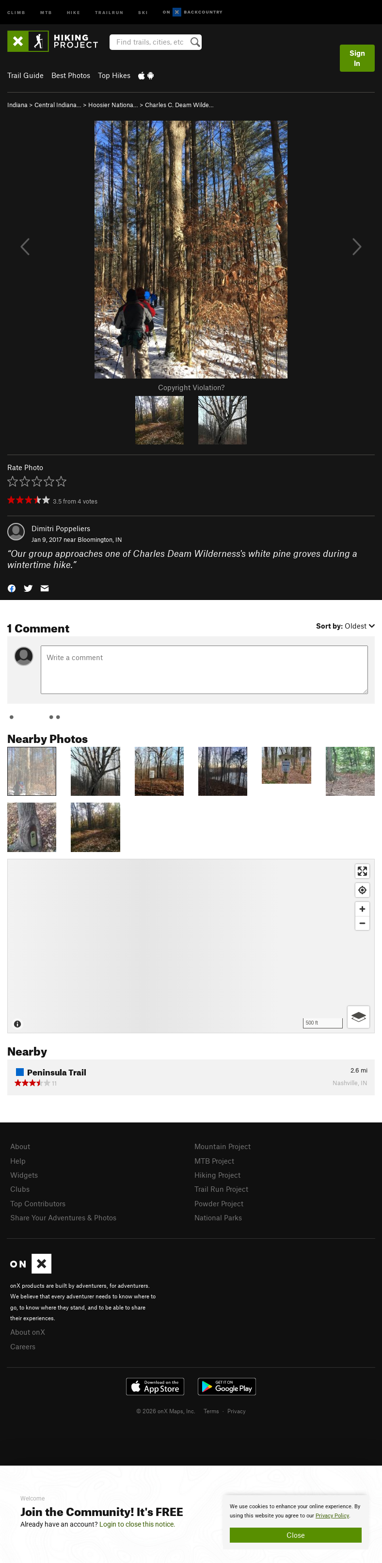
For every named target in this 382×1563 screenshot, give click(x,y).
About (20, 1146)
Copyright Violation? (191, 387)
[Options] (358, 1017)
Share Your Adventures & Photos (63, 1217)
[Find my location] (362, 890)
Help (18, 1160)
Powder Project (218, 1203)
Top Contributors (37, 1203)
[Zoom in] (362, 909)
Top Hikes (114, 75)
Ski (143, 12)
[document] (296, 1522)
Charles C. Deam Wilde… (179, 105)
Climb (16, 12)
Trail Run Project (221, 1188)
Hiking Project (217, 1174)
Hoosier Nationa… (113, 105)
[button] (11, 587)
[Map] (191, 946)
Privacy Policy (332, 1516)
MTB (46, 12)
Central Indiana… (57, 105)
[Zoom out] (362, 923)
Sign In (357, 57)
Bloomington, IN (100, 539)
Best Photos (70, 75)
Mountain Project (222, 1146)
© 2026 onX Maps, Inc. (165, 1410)
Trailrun (109, 12)
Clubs (20, 1188)
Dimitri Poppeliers (61, 528)
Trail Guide (25, 75)
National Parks (218, 1217)
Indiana (17, 105)
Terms (211, 1410)
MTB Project (214, 1160)
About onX (27, 1331)
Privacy (236, 1410)
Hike (73, 12)
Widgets (24, 1174)
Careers (22, 1346)
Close (295, 1535)
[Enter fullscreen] (362, 871)
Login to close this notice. (137, 1524)
